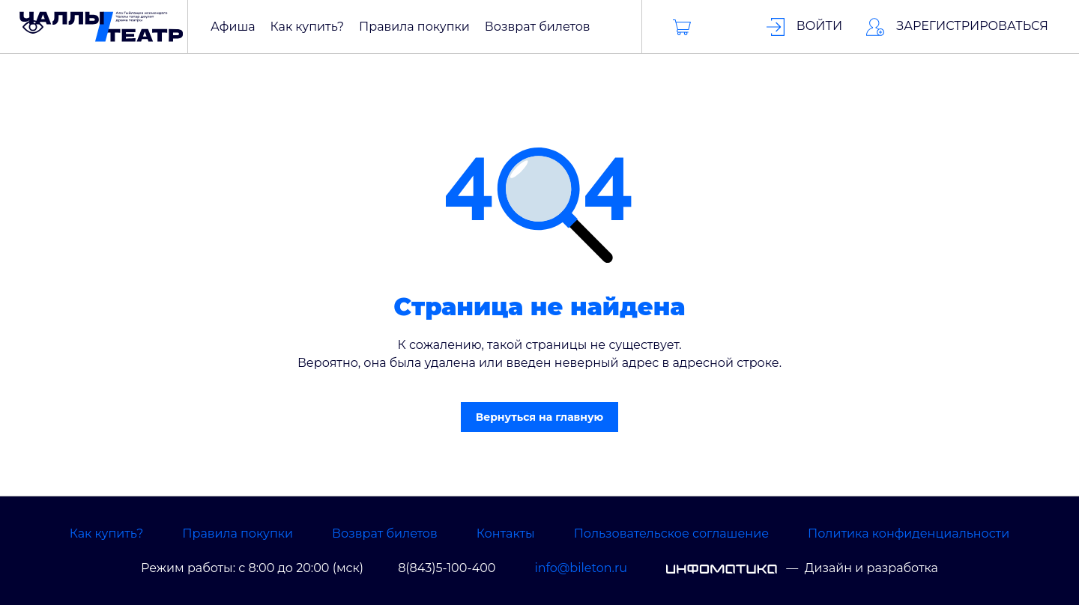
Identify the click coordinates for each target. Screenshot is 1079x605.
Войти (805, 27)
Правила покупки (237, 533)
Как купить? (106, 533)
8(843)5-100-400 (446, 568)
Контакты (506, 533)
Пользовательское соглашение (671, 533)
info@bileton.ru (580, 568)
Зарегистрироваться (957, 27)
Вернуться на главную (540, 417)
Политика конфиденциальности (908, 533)
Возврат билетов (385, 533)
